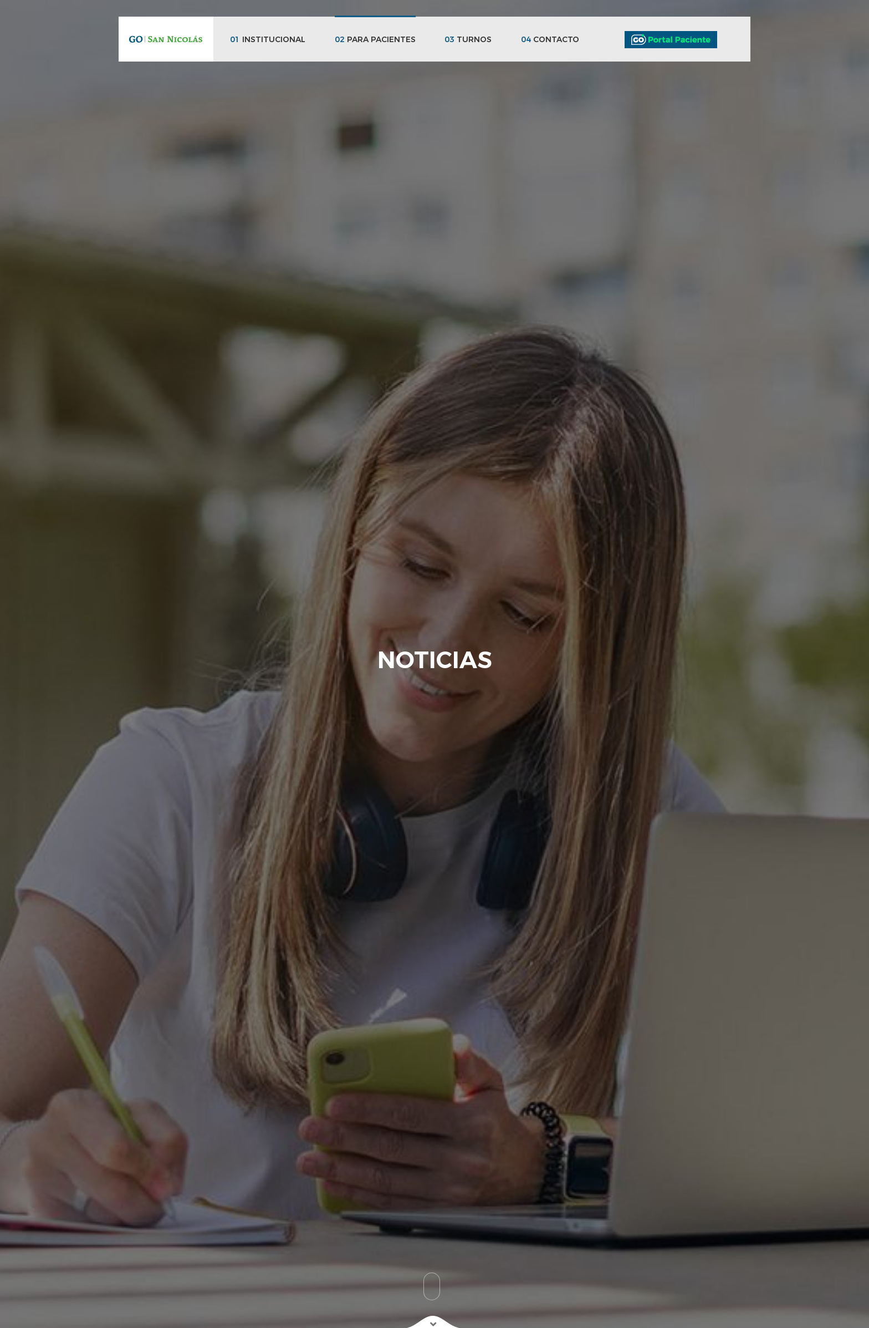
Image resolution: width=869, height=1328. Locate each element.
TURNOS (468, 39)
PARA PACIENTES (375, 39)
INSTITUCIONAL (267, 39)
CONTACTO (550, 39)
